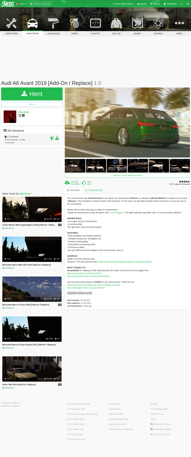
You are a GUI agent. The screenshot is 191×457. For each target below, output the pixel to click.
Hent (31, 94)
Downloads (75, 184)
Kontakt (153, 404)
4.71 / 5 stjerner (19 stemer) (179, 184)
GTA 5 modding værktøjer (78, 404)
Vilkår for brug (156, 414)
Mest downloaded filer (119, 419)
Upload (141, 4)
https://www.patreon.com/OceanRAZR (84, 273)
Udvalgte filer (115, 409)
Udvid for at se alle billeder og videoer (127, 175)
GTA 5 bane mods (75, 434)
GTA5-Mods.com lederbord (121, 429)
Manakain (24, 112)
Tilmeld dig (170, 4)
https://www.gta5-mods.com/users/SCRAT (86, 288)
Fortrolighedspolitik (159, 409)
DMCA (153, 419)
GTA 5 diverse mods (76, 439)
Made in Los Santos (10, 406)
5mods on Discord (160, 434)
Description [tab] (73, 190)
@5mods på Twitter (160, 424)
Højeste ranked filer (117, 424)
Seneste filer (114, 404)
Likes (89, 184)
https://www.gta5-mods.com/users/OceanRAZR (88, 276)
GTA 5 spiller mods (75, 429)
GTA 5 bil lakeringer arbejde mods (82, 414)
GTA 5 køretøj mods (76, 409)
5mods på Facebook (161, 429)
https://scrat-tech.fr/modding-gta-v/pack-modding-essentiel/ (124, 262)
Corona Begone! (116, 212)
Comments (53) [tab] (93, 190)
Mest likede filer (116, 414)
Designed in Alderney (10, 403)
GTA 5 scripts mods (76, 424)
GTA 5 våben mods (75, 419)
